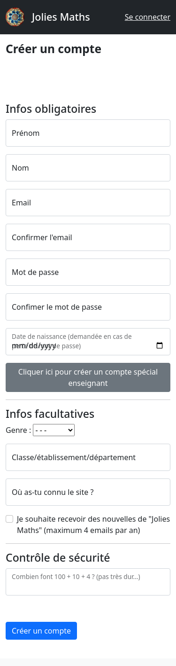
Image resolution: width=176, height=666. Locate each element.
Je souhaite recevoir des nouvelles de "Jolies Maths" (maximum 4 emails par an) (93, 524)
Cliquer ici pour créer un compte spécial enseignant (88, 377)
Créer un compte (41, 631)
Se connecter (147, 17)
